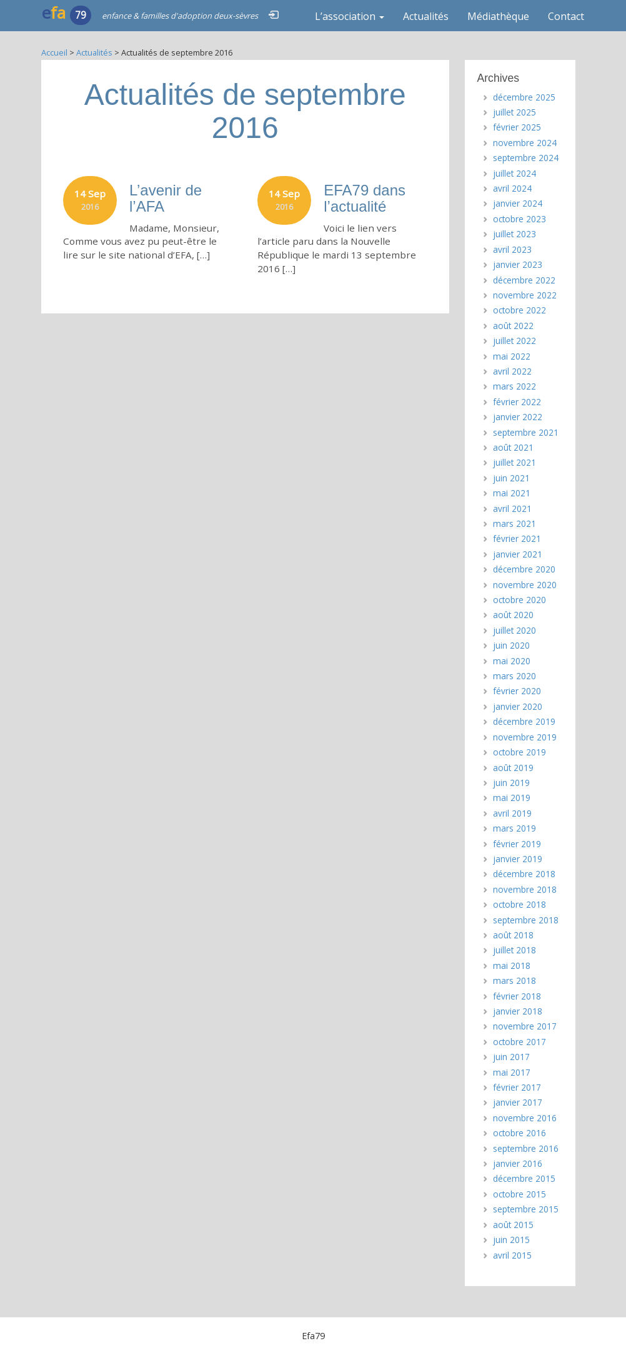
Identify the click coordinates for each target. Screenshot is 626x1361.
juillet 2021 (514, 462)
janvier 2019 (517, 859)
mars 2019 (514, 828)
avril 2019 (512, 813)
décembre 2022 (524, 280)
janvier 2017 (517, 1102)
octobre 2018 (519, 904)
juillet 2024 (514, 173)
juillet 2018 (514, 950)
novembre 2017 (525, 1026)
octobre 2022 (519, 310)
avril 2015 (512, 1255)
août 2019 (513, 768)
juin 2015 (511, 1240)
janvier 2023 (517, 264)
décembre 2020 (524, 569)
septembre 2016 (526, 1148)
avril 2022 (512, 371)
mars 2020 (514, 676)
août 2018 (513, 935)
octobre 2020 (519, 600)
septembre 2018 (526, 920)
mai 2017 (511, 1072)
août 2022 (513, 326)
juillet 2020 (514, 630)
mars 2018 (514, 980)
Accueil (54, 52)
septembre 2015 (526, 1209)
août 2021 (513, 447)
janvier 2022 (517, 417)
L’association (349, 16)
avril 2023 (512, 249)
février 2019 (517, 844)
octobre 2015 (519, 1194)
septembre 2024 (526, 158)
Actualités (426, 16)
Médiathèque (498, 16)
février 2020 (517, 691)
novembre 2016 (525, 1118)
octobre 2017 (519, 1042)
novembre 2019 (525, 737)
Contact (566, 16)
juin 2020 (511, 645)
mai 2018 (511, 965)
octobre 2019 (519, 752)
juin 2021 (511, 478)
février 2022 (517, 402)
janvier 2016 (517, 1163)
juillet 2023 (514, 234)
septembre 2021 (526, 432)
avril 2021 (512, 508)
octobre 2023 (519, 219)
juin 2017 (511, 1057)
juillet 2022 (514, 340)
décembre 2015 (524, 1178)
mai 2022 (511, 356)
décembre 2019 (524, 721)
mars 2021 (514, 523)
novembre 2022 (525, 295)
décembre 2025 (524, 97)
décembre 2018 (524, 874)
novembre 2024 (525, 143)
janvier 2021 (517, 554)
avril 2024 (512, 188)
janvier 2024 (517, 203)
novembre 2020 (525, 585)
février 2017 (517, 1087)
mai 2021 (511, 493)
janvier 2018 (517, 1011)
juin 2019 (511, 783)
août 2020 (513, 615)
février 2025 (517, 127)
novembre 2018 (525, 889)
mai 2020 (511, 661)
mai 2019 (511, 797)
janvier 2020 (517, 706)
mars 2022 (514, 386)
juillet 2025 (514, 112)
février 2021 (517, 538)
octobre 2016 (519, 1133)
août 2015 (513, 1225)
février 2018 (517, 996)
